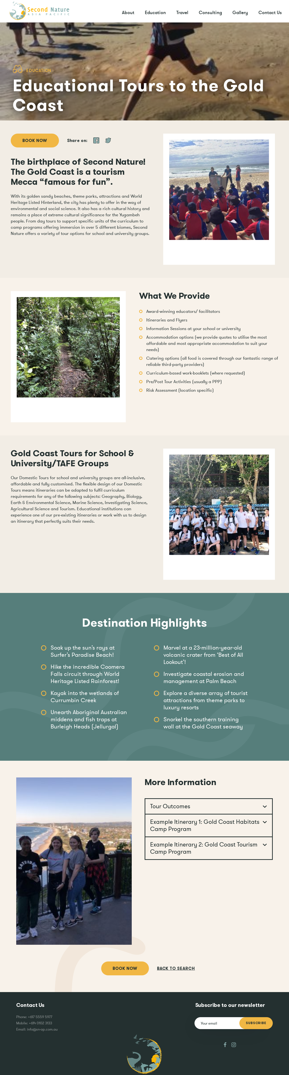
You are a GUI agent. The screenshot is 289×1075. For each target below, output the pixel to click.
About (128, 12)
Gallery (240, 12)
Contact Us (270, 12)
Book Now (34, 141)
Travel (182, 12)
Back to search (176, 968)
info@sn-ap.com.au (42, 1029)
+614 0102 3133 (40, 1023)
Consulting (210, 12)
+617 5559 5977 (40, 1017)
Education (155, 12)
